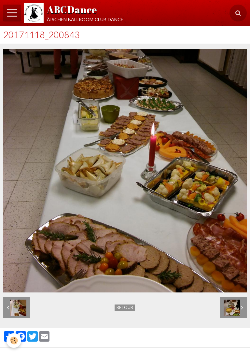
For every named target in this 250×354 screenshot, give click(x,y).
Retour (125, 307)
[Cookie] (14, 340)
